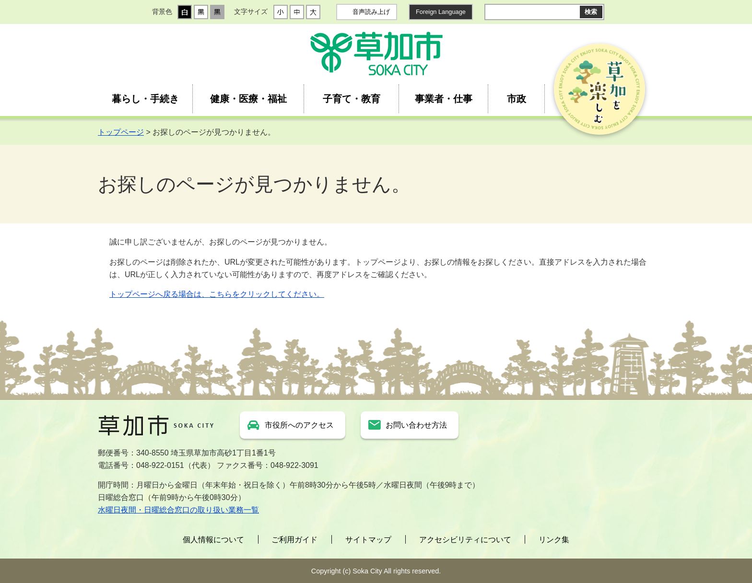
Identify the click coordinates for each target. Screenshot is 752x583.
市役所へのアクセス (299, 425)
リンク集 (554, 540)
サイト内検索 (492, 12)
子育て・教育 (351, 98)
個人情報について (213, 540)
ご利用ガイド (294, 540)
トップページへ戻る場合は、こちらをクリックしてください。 (216, 294)
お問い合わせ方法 (416, 425)
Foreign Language (441, 11)
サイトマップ (368, 540)
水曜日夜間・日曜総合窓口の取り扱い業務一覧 (178, 510)
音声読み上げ (371, 11)
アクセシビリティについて (465, 540)
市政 (516, 98)
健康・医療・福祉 (248, 98)
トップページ (121, 132)
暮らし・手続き (145, 98)
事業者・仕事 (443, 98)
